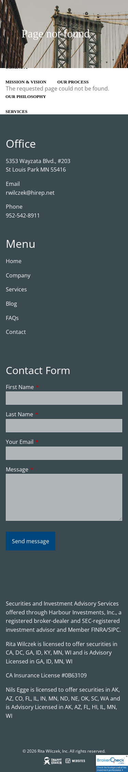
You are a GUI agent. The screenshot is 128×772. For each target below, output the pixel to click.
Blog (11, 303)
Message (44, 469)
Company (18, 275)
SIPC (113, 629)
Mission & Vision (25, 81)
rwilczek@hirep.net (30, 192)
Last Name (47, 414)
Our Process (73, 81)
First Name (47, 387)
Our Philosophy (25, 96)
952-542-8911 (23, 215)
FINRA (98, 629)
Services (16, 111)
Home (14, 261)
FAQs (12, 318)
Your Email (47, 442)
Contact (16, 332)
